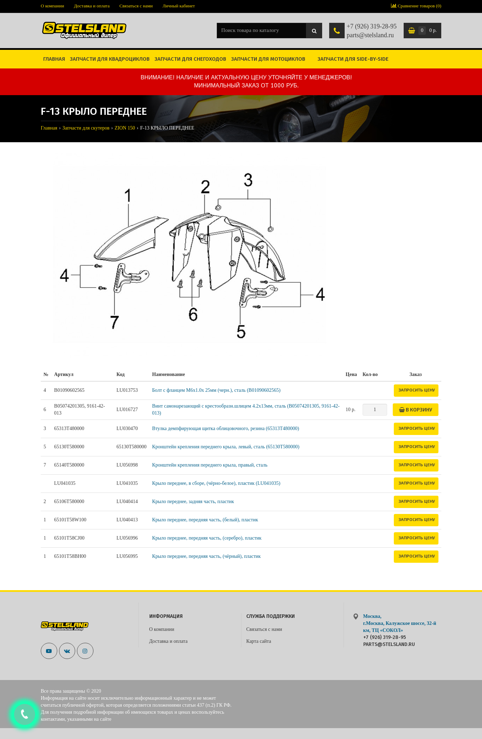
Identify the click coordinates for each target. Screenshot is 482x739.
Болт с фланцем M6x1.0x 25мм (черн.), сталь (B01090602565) (216, 390)
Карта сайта (258, 641)
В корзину (415, 410)
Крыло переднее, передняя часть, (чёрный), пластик (206, 556)
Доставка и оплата (92, 5)
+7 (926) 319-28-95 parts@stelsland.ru (372, 31)
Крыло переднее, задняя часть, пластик (193, 501)
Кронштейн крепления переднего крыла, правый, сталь (209, 465)
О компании (52, 5)
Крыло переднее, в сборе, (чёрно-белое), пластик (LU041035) (216, 483)
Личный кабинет (179, 5)
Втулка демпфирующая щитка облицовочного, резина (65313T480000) (225, 428)
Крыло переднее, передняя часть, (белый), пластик (205, 519)
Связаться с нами (136, 5)
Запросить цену (416, 389)
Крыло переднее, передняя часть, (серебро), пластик (206, 538)
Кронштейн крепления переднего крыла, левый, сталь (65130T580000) (225, 446)
